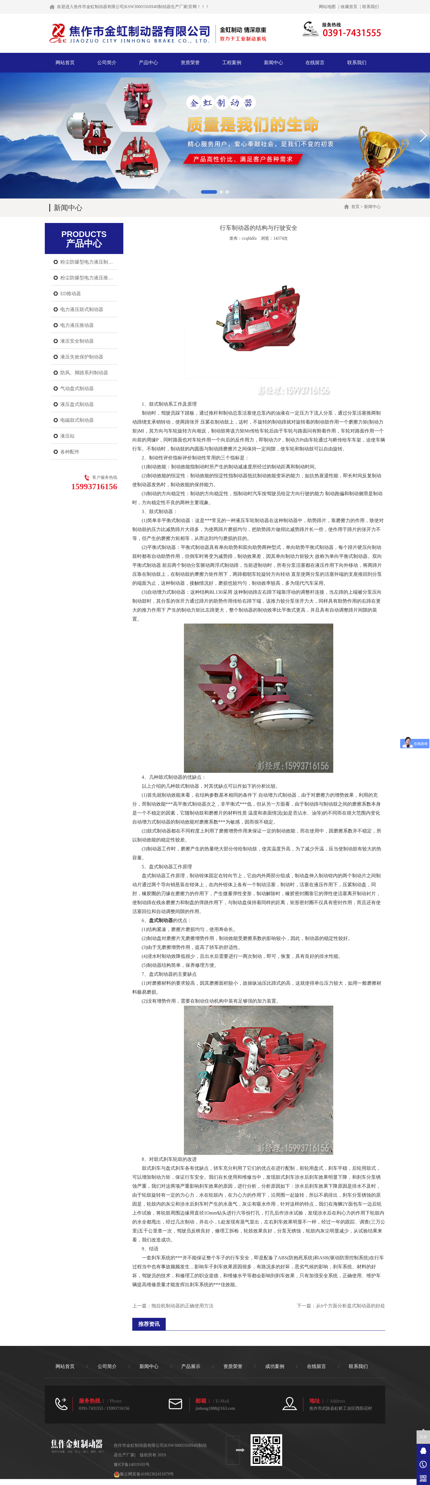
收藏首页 (349, 7)
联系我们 (370, 7)
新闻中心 (273, 62)
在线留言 (315, 62)
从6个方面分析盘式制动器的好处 (350, 1305)
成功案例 (274, 1366)
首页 (355, 206)
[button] (209, 192)
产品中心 (148, 62)
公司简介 (106, 62)
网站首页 (65, 62)
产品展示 (190, 1366)
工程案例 (231, 62)
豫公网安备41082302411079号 (144, 1474)
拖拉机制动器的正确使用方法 (182, 1305)
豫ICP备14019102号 (132, 1464)
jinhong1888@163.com (215, 1408)
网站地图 (327, 7)
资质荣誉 (190, 62)
